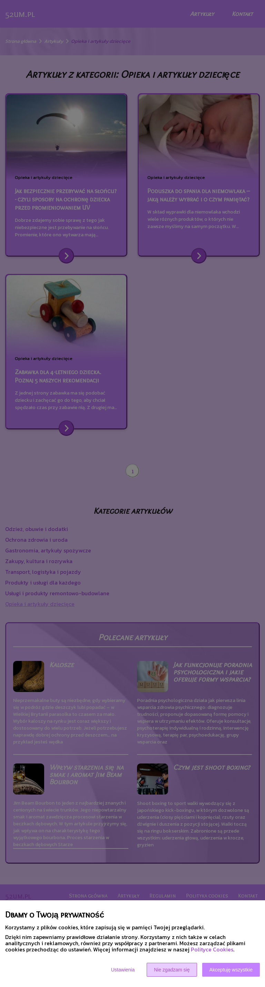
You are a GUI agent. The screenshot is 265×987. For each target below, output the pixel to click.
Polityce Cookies (212, 949)
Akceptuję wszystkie (231, 969)
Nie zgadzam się (172, 969)
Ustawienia (123, 969)
